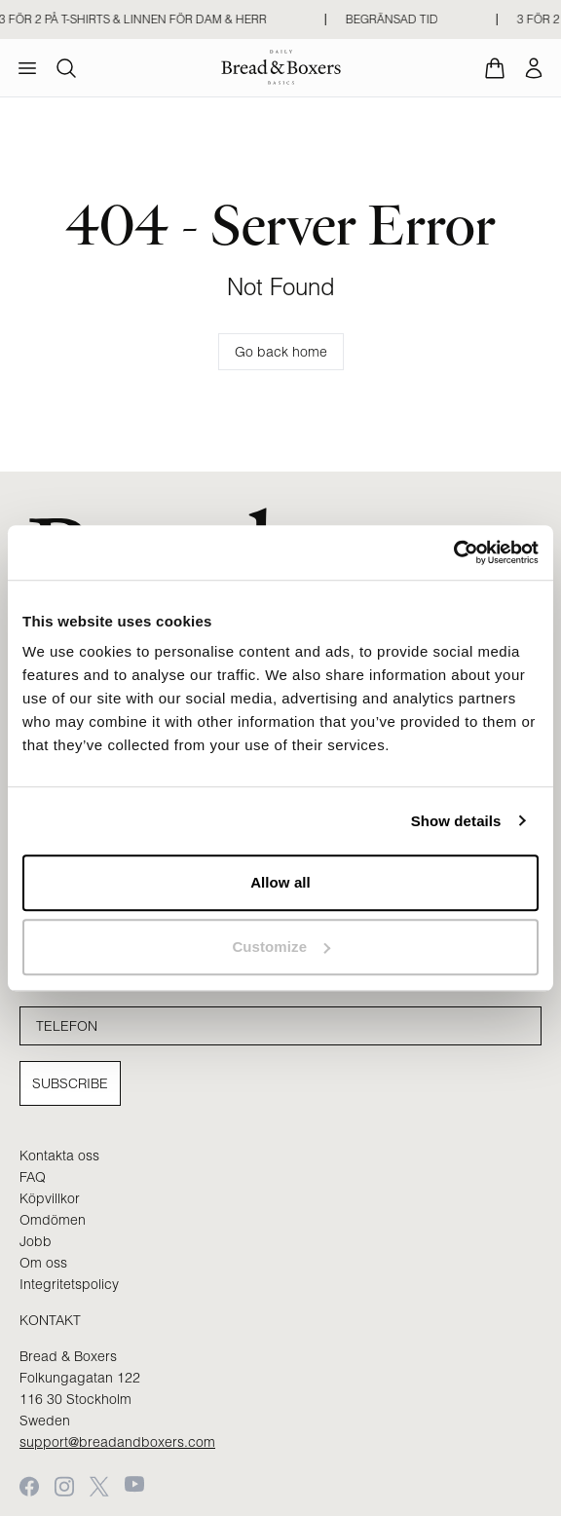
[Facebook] (29, 1486)
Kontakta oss (59, 1155)
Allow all (280, 882)
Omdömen (52, 1220)
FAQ (32, 1177)
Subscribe (70, 1083)
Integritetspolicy (69, 1284)
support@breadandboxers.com (117, 1442)
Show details (456, 821)
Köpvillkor (49, 1198)
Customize (281, 946)
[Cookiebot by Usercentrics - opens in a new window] (453, 552)
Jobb (35, 1241)
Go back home (281, 351)
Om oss (43, 1262)
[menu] (27, 68)
